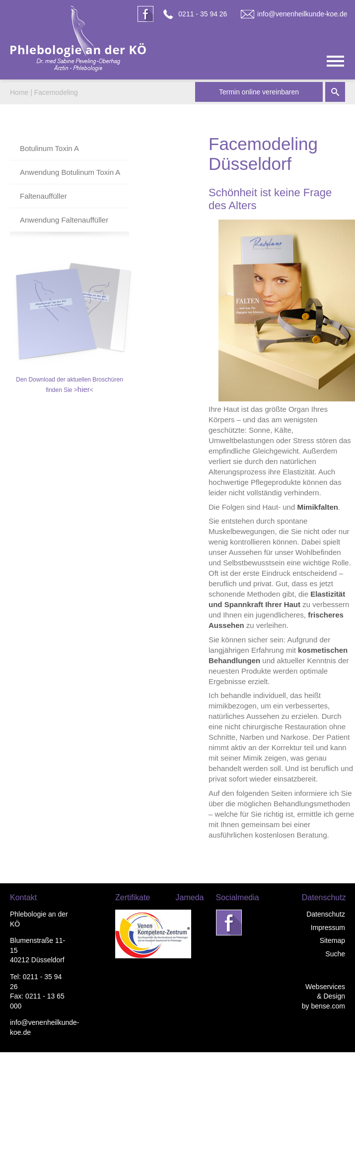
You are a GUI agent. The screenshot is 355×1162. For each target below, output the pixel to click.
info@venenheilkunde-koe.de (302, 14)
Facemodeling (56, 92)
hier (83, 389)
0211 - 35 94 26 (202, 14)
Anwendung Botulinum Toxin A (70, 172)
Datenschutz (325, 914)
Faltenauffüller (43, 196)
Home (19, 92)
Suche (335, 954)
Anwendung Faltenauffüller (64, 220)
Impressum (328, 927)
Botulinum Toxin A (49, 148)
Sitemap (332, 940)
